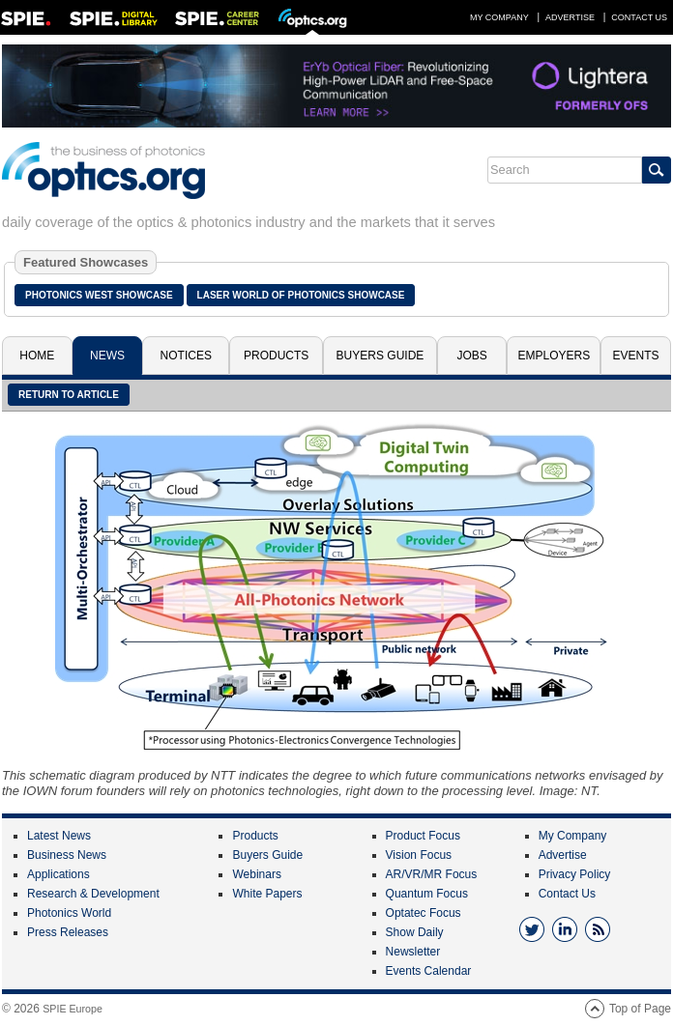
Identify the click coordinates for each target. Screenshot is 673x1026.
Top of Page (640, 1008)
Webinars (256, 874)
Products (276, 355)
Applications (58, 874)
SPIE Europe (72, 1008)
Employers (554, 355)
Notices (186, 355)
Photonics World (69, 913)
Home (36, 355)
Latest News (59, 835)
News (107, 355)
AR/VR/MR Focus (432, 874)
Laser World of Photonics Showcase (301, 295)
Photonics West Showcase (99, 295)
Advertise (570, 17)
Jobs (471, 355)
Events (636, 355)
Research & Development (93, 893)
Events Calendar (429, 971)
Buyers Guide (380, 355)
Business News (66, 855)
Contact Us (639, 17)
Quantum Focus (427, 893)
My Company (499, 17)
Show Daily (415, 932)
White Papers (267, 893)
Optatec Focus (423, 913)
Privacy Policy (575, 874)
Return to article (68, 394)
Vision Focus (419, 855)
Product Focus (423, 835)
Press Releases (67, 932)
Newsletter (413, 951)
